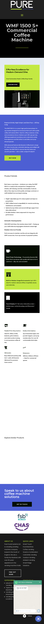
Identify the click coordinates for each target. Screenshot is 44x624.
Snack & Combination (30, 552)
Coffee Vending (28, 549)
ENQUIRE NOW (12, 84)
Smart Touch (27, 544)
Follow (30, 616)
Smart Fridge (27, 563)
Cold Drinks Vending (30, 555)
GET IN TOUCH (22, 504)
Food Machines (28, 547)
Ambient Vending (29, 560)
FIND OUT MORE (12, 573)
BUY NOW (12, 158)
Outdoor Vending (29, 558)
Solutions (26, 565)
